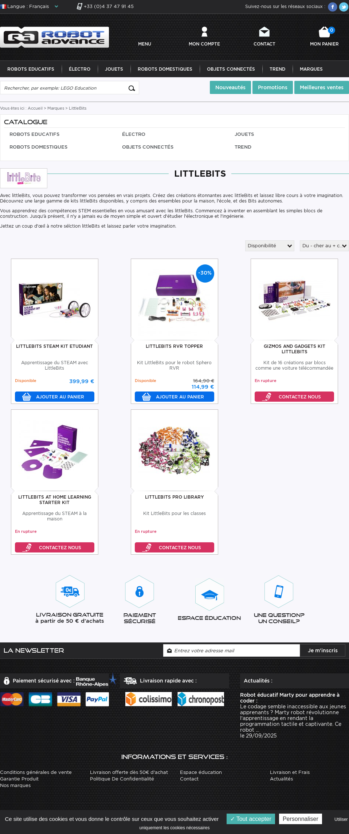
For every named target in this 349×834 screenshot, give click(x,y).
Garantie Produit (19, 779)
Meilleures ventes (322, 87)
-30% (205, 273)
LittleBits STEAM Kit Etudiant (54, 346)
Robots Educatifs (30, 69)
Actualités (281, 779)
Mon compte (204, 44)
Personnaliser (300, 819)
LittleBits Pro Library (174, 497)
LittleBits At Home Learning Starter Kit (54, 499)
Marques (311, 69)
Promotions (272, 87)
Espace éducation (201, 772)
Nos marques (15, 785)
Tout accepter (250, 819)
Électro (79, 69)
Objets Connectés (231, 69)
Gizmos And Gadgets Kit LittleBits (294, 348)
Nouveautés (230, 87)
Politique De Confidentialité (122, 779)
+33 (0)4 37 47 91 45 (109, 6)
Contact (264, 44)
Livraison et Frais (290, 772)
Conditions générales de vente (36, 772)
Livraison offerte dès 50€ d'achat (129, 772)
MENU (144, 44)
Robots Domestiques (165, 69)
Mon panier (324, 37)
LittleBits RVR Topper (174, 346)
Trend (277, 69)
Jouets (114, 69)
